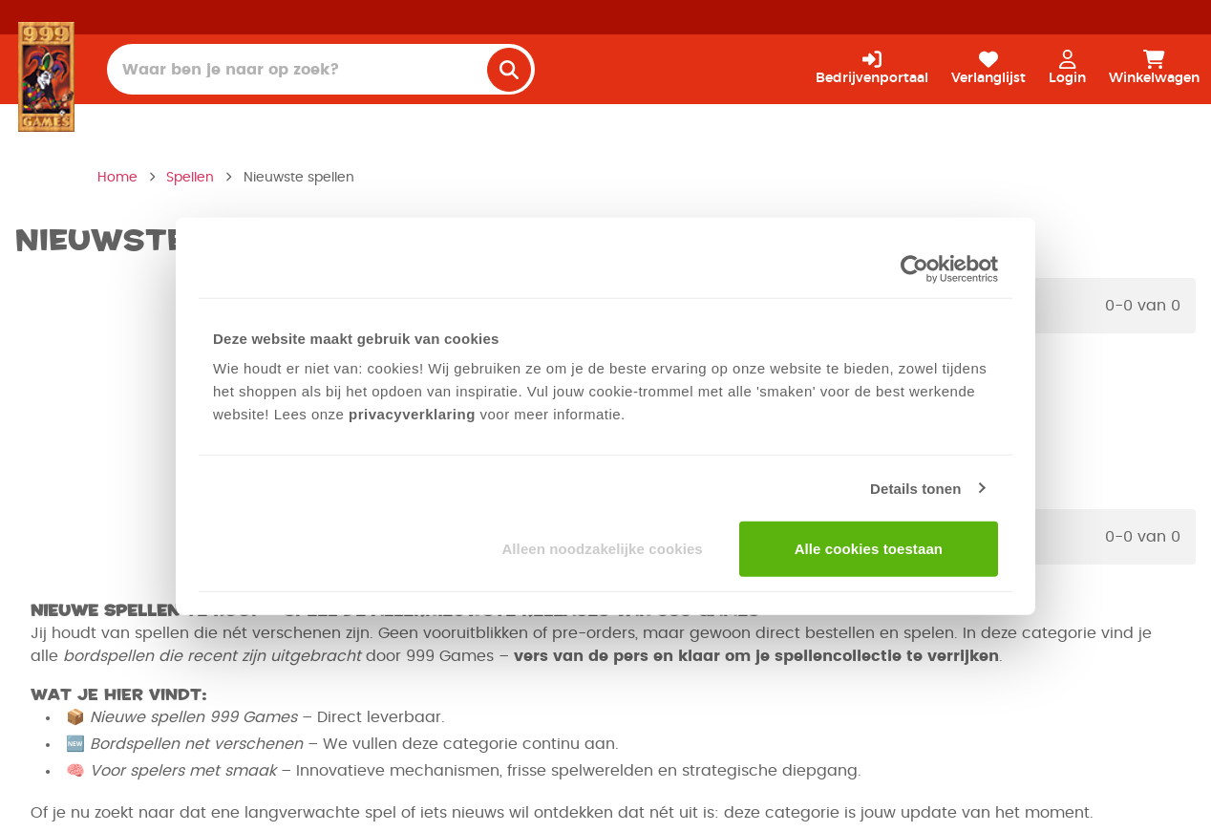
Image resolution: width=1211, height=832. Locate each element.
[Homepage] (46, 76)
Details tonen (915, 488)
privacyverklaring (412, 414)
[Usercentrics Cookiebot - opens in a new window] (914, 268)
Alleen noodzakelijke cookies (601, 549)
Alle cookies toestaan (869, 549)
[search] (509, 70)
